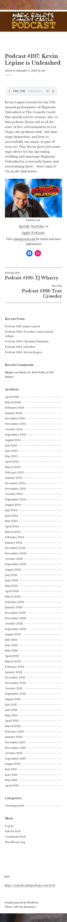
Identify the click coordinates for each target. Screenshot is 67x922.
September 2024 (15, 499)
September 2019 (15, 758)
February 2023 (14, 602)
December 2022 (15, 612)
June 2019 (11, 774)
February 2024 (14, 537)
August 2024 (13, 504)
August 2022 (13, 634)
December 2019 (15, 742)
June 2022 (11, 645)
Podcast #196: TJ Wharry (33, 275)
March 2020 (13, 726)
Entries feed (13, 831)
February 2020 (14, 731)
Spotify (24, 226)
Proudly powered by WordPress (21, 902)
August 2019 (12, 763)
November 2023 (15, 553)
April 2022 (12, 656)
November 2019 (15, 747)
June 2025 (11, 450)
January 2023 (13, 607)
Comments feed (15, 836)
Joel (43, 70)
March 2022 (13, 661)
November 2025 (15, 423)
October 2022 (14, 623)
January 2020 (14, 737)
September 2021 (15, 693)
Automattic (29, 906)
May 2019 (11, 780)
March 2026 (13, 402)
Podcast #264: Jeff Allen (20, 346)
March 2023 (13, 596)
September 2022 (15, 629)
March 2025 (13, 467)
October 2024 (14, 494)
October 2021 (13, 688)
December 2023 (15, 548)
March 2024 (13, 532)
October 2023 (14, 558)
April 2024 (12, 526)
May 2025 (11, 456)
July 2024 (11, 510)
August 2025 (13, 440)
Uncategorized (14, 805)
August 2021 (12, 699)
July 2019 (11, 769)
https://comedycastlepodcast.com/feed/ (30, 885)
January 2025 (13, 477)
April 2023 (12, 591)
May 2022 (11, 650)
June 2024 (11, 515)
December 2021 (15, 677)
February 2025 (14, 472)
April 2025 (12, 461)
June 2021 (11, 710)
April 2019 (11, 785)
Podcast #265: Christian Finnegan (27, 341)
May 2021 (11, 715)
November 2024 (15, 488)
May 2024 (11, 521)
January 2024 (13, 542)
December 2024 (15, 483)
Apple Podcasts (33, 232)
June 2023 (11, 580)
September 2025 (15, 434)
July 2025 (11, 445)
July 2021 (11, 704)
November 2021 (15, 683)
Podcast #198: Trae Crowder (33, 291)
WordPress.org (15, 842)
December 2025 (15, 418)
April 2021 (11, 720)
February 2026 (14, 407)
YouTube (37, 226)
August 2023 (13, 569)
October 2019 (13, 753)
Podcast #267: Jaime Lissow (22, 326)
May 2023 (11, 585)
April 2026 (12, 397)
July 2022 (11, 639)
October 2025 (14, 429)
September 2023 (15, 564)
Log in (9, 826)
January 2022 (13, 672)
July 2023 (11, 575)
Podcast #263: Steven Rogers (23, 352)
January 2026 (13, 413)
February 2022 (14, 666)
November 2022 (15, 618)
